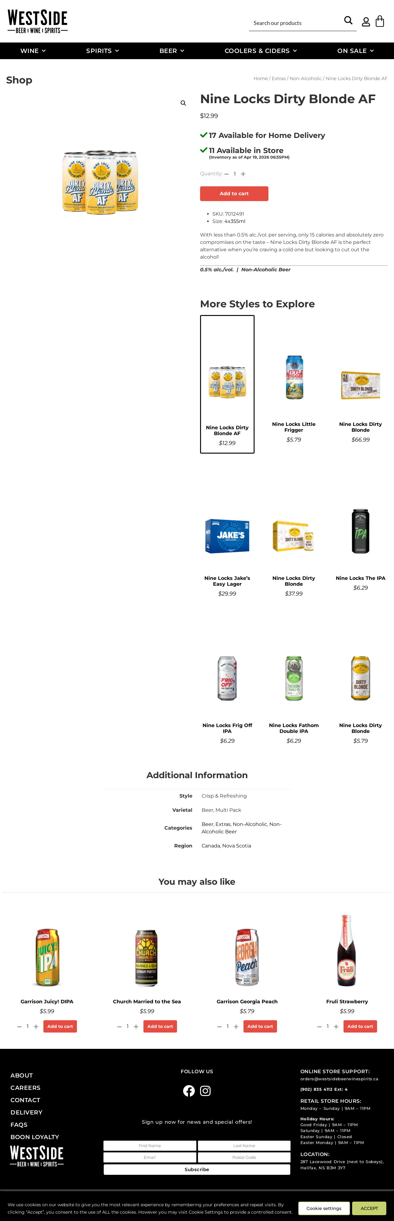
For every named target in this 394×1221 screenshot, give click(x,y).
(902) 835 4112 (316, 1089)
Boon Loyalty (34, 1137)
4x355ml (234, 221)
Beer (171, 51)
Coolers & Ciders (261, 51)
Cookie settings (322, 1204)
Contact (25, 1100)
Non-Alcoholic (306, 78)
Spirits (102, 51)
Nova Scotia (236, 846)
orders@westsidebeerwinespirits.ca (339, 1079)
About (21, 1075)
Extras (279, 78)
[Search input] (296, 22)
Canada (211, 846)
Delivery (26, 1112)
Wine (33, 51)
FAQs (18, 1124)
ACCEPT (368, 1204)
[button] (183, 103)
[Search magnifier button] (348, 22)
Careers (25, 1087)
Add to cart (234, 193)
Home (261, 78)
